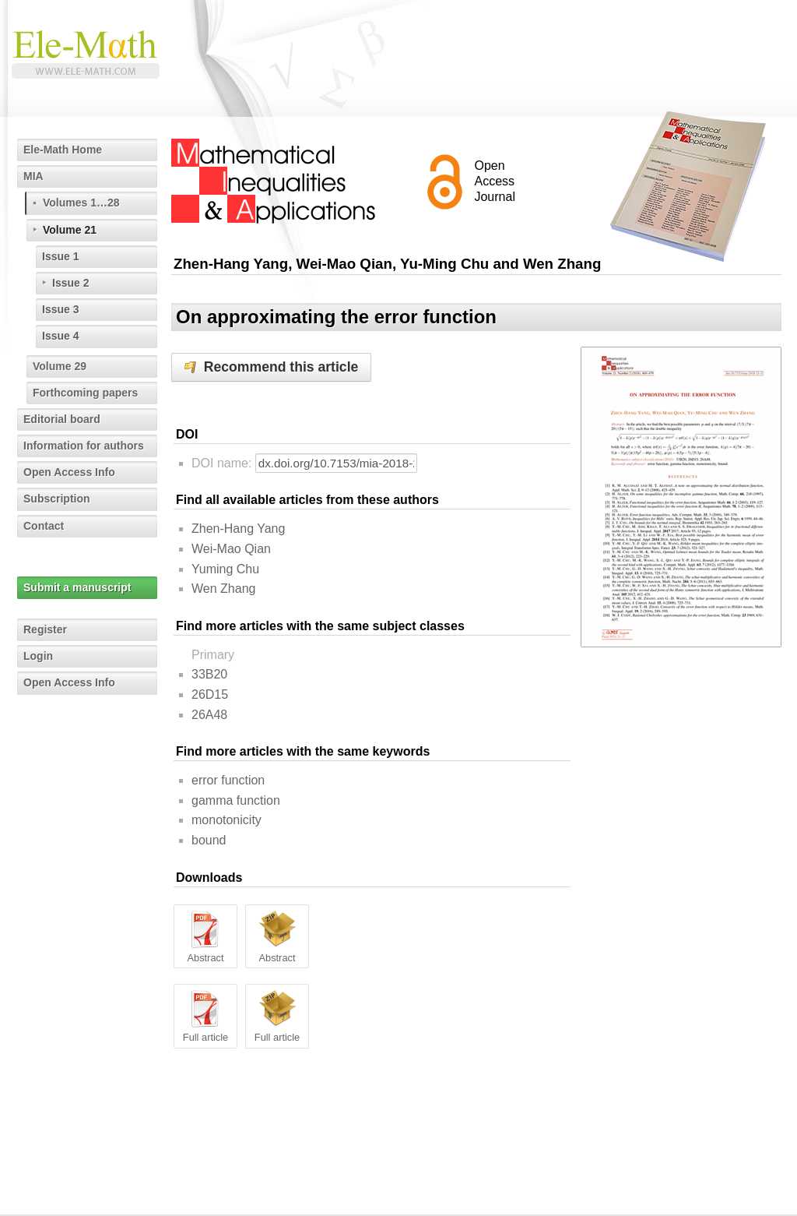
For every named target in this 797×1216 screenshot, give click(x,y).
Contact (43, 526)
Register (45, 629)
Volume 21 (70, 230)
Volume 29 (59, 366)
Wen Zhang (223, 588)
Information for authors (83, 445)
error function (228, 780)
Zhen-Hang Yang (238, 528)
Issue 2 (70, 283)
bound (208, 840)
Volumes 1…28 (81, 202)
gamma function (235, 800)
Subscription (56, 498)
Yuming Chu (225, 569)
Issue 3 (60, 309)
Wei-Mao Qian (231, 548)
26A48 (209, 714)
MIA (33, 176)
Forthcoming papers (85, 392)
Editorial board (61, 419)
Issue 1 (60, 256)
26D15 (209, 694)
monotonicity (226, 820)
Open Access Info (69, 472)
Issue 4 (60, 336)
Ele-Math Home (62, 149)
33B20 (209, 674)
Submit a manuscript (77, 587)
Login (38, 656)
